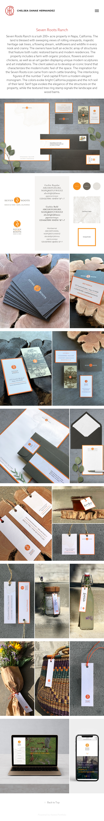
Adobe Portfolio (58, 814)
